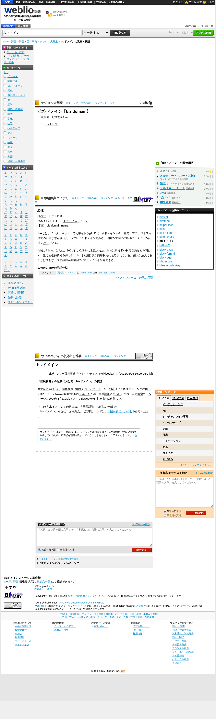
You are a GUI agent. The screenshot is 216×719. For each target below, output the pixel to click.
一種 (123, 233)
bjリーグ (165, 245)
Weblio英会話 (16, 287)
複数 (73, 260)
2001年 (71, 250)
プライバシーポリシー (27, 644)
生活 (10, 123)
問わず (50, 260)
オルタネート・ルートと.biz (177, 175)
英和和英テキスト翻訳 (51, 524)
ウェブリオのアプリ (65, 629)
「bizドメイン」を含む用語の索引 (59, 562)
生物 (10, 142)
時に (46, 389)
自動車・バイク (16, 95)
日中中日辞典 (67, 2)
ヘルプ (210, 2)
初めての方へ (191, 26)
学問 (10, 114)
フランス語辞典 (180, 651)
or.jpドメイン (73, 398)
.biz (162, 170)
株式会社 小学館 (43, 592)
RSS (122, 675)
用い (147, 389)
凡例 (111, 103)
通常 (112, 389)
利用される (82, 233)
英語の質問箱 (16, 292)
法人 (144, 255)
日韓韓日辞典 (85, 2)
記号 (7, 270)
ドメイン (139, 238)
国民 (79, 389)
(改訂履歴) (141, 609)
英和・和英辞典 (47, 2)
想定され (59, 238)
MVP (165, 410)
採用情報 (137, 637)
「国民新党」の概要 (119, 411)
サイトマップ (22, 648)
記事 (59, 381)
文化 (10, 118)
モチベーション (172, 440)
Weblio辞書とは (23, 629)
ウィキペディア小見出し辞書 (61, 356)
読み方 (42, 215)
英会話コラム (16, 282)
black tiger (166, 257)
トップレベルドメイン (81, 238)
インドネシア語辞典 (183, 655)
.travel (112, 272)
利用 (48, 238)
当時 (101, 393)
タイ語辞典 (178, 659)
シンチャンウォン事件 (175, 416)
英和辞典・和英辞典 (183, 637)
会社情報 (137, 633)
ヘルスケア (13, 128)
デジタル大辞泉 (49, 41)
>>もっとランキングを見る (196, 464)
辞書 (7, 2)
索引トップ (72, 103)
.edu (100, 272)
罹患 (165, 434)
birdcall (164, 217)
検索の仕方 (21, 633)
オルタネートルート (172, 188)
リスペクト (169, 453)
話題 (107, 393)
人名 (10, 151)
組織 (65, 260)
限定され (116, 255)
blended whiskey (170, 265)
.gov (106, 272)
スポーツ (12, 137)
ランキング (101, 103)
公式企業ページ (141, 629)
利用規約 (19, 640)
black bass (166, 249)
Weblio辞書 (40, 609)
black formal (167, 253)
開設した (54, 389)
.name (83, 272)
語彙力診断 (15, 297)
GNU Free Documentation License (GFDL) (81, 606)
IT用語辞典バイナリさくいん (89, 599)
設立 (163, 183)
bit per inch (166, 225)
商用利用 (102, 255)
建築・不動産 (15, 109)
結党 (40, 389)
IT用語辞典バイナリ (55, 198)
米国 (109, 238)
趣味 (10, 132)
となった (115, 393)
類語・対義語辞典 (25, 2)
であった (84, 393)
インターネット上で (63, 233)
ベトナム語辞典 (180, 662)
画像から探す (61, 633)
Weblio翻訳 (178, 640)
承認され (95, 250)
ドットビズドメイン (75, 220)
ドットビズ (51, 124)
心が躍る (168, 459)
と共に (60, 250)
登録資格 (56, 255)
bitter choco (167, 236)
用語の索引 (86, 103)
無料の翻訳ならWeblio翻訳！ (60, 14)
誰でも (47, 255)
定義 (165, 428)
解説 (99, 381)
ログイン (178, 2)
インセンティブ (172, 422)
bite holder (166, 232)
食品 (10, 147)
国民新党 (45, 381)
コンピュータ (15, 85)
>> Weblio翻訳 (141, 524)
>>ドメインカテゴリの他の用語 (133, 277)
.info (50, 250)
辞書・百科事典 (28, 41)
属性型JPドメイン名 (68, 272)
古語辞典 (101, 2)
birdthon (165, 221)
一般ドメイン (107, 233)
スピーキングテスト (20, 302)
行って (47, 242)
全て (6, 72)
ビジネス (12, 76)
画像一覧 (120, 198)
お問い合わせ (101, 629)
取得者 (119, 250)
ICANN (82, 250)
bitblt (162, 228)
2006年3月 (55, 398)
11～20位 (178, 398)
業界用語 (12, 81)
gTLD (92, 233)
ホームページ (92, 389)
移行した (115, 398)
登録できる (107, 260)
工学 (10, 104)
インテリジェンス (173, 404)
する (165, 447)
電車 (10, 90)
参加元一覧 (207, 26)
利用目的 (131, 250)
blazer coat (166, 261)
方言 (10, 156)
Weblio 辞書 (195, 2)
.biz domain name (57, 225)
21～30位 (192, 398)
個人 (135, 255)
